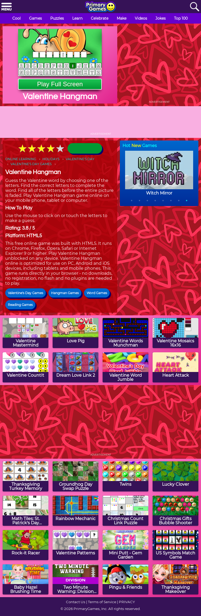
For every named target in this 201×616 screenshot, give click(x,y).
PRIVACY (127, 602)
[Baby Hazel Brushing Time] (25, 579)
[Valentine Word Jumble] (125, 367)
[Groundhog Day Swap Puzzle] (75, 476)
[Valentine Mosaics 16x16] (175, 333)
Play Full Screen (60, 84)
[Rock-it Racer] (25, 545)
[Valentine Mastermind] (25, 333)
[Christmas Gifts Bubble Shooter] (175, 511)
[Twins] (125, 476)
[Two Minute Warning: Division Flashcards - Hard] (75, 579)
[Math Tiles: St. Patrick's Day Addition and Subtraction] (25, 511)
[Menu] (6, 7)
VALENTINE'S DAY (80, 159)
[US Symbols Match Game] (175, 545)
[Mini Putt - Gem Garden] (125, 545)
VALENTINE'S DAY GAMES (31, 164)
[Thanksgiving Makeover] (175, 579)
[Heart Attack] (175, 367)
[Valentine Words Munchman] (125, 333)
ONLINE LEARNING (20, 159)
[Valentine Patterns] (75, 545)
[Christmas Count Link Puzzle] (125, 511)
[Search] (194, 7)
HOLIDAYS (50, 159)
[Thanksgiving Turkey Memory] (25, 476)
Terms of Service (102, 602)
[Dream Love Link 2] (75, 367)
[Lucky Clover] (175, 476)
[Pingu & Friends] (125, 579)
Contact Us (75, 602)
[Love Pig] (75, 333)
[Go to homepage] (100, 7)
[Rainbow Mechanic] (75, 511)
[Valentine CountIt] (25, 367)
